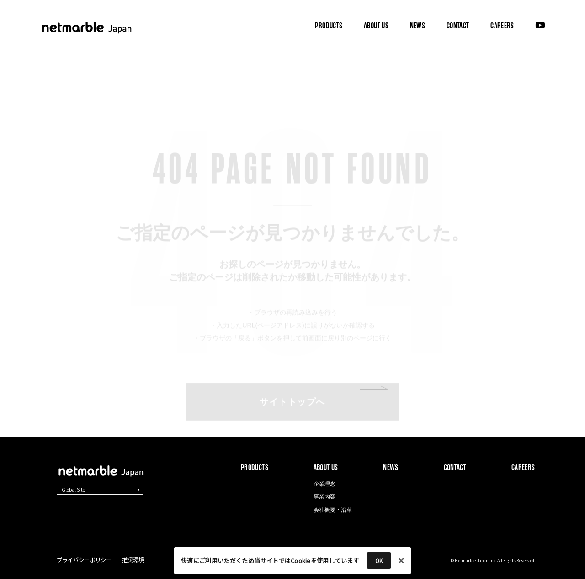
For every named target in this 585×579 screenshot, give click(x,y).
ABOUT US (375, 26)
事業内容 (324, 496)
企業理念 (324, 484)
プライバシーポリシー (84, 560)
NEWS (417, 26)
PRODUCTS (328, 26)
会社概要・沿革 (333, 510)
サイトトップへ (292, 376)
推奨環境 (133, 560)
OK (379, 560)
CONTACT (458, 26)
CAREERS (502, 26)
